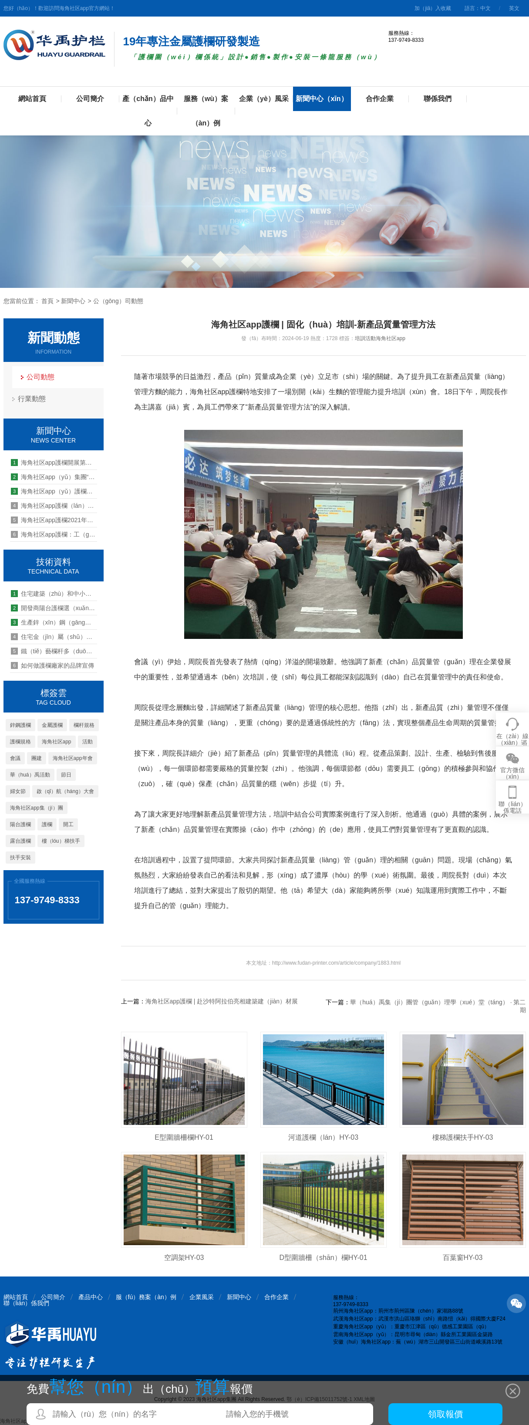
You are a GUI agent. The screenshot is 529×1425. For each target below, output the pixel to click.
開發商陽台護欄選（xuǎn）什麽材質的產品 (54, 607)
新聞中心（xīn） (321, 98)
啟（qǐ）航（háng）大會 (65, 791)
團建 (36, 758)
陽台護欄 (20, 824)
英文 (514, 8)
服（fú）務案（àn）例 (146, 1296)
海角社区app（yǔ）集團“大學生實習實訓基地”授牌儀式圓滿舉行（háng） (54, 476)
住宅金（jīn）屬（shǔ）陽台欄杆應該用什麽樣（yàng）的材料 (54, 636)
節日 (66, 775)
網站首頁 (32, 98)
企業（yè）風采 (264, 98)
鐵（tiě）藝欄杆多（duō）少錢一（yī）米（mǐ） (54, 651)
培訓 (360, 338)
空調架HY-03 (184, 1257)
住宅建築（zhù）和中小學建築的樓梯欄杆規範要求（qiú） (54, 593)
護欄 (47, 824)
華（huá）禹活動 (30, 775)
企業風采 (201, 1296)
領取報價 (445, 1414)
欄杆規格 (84, 725)
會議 (15, 758)
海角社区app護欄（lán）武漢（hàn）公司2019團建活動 (54, 505)
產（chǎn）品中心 (147, 111)
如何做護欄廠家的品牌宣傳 (52, 665)
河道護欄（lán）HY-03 (323, 1137)
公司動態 (40, 377)
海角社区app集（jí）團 (36, 808)
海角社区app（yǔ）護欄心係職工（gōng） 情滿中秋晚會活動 (54, 491)
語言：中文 (478, 8)
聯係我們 (438, 98)
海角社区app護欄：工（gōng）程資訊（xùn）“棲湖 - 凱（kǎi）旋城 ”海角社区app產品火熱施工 (54, 534)
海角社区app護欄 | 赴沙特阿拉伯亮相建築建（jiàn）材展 (221, 1001)
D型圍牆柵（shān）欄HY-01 (323, 1257)
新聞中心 (73, 300)
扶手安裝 (20, 857)
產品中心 (90, 1296)
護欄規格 (20, 742)
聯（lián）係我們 (26, 1303)
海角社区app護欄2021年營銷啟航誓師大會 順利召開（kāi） (54, 520)
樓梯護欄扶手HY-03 (462, 1137)
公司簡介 (90, 98)
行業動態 (32, 398)
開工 (68, 824)
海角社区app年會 (73, 758)
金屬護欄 (52, 725)
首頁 (47, 300)
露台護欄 (20, 841)
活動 (87, 742)
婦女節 (18, 791)
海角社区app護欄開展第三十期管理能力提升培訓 (54, 462)
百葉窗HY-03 (463, 1257)
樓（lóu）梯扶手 (61, 841)
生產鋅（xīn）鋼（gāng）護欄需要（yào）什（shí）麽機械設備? (54, 622)
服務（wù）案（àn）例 (206, 111)
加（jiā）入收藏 (432, 8)
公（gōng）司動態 (118, 300)
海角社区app (56, 742)
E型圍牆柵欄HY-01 (184, 1137)
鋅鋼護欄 (20, 725)
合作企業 (380, 98)
